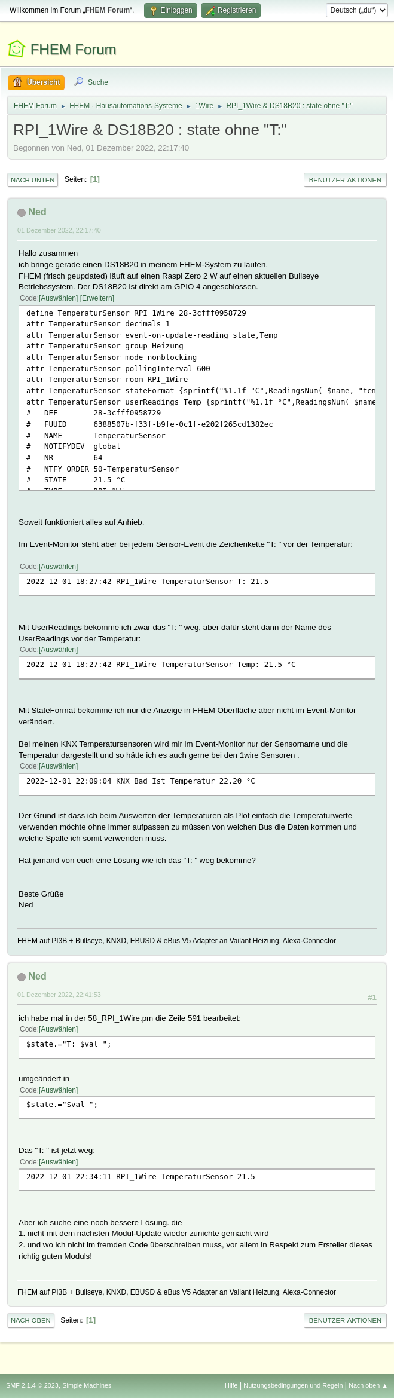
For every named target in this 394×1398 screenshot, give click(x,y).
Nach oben (31, 1320)
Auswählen (58, 298)
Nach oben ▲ (368, 1385)
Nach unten (32, 179)
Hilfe (231, 1385)
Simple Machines (86, 1385)
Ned (37, 212)
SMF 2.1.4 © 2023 (32, 1385)
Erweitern (97, 298)
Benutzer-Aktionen (345, 179)
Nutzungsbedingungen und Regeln (293, 1385)
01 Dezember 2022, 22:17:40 (59, 230)
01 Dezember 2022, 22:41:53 (59, 994)
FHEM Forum (73, 49)
